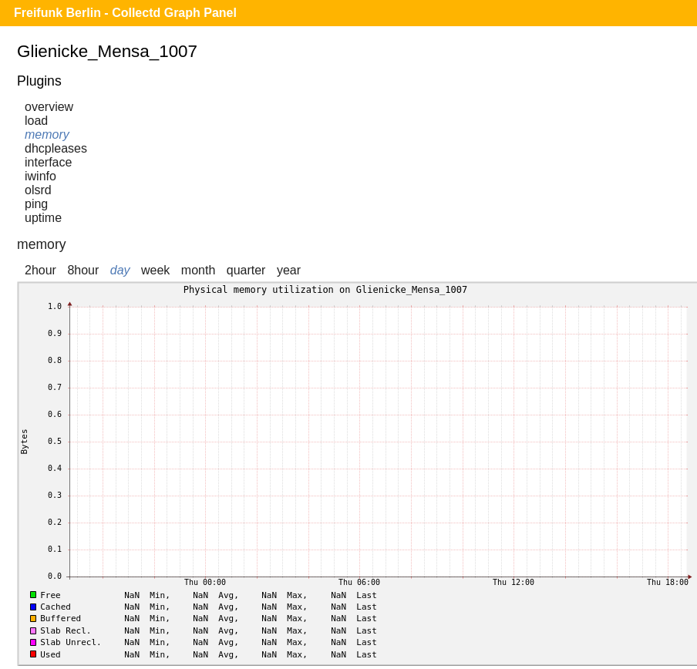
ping (36, 203)
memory (47, 134)
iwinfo (40, 176)
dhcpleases (56, 148)
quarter (246, 270)
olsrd (38, 190)
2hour (40, 270)
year (289, 270)
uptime (43, 217)
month (198, 270)
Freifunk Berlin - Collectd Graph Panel (125, 12)
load (36, 120)
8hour (83, 270)
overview (49, 106)
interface (48, 162)
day (120, 270)
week (155, 270)
